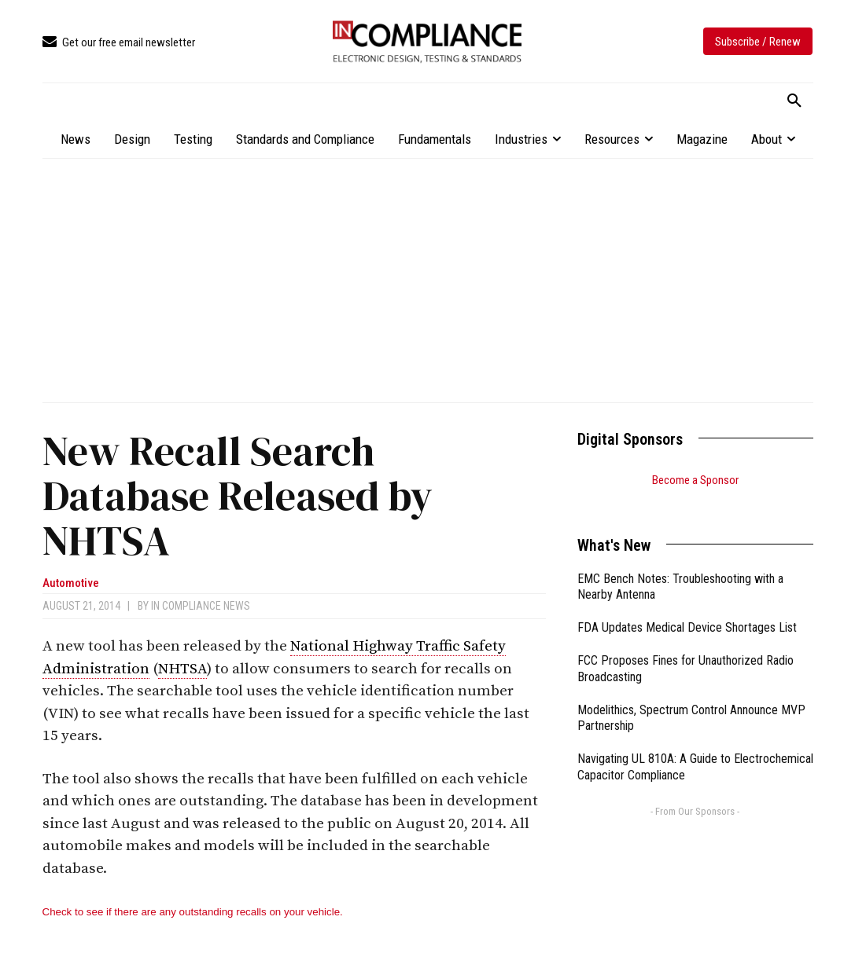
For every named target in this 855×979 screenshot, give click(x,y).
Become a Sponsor (695, 480)
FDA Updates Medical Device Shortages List (687, 607)
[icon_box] (118, 43)
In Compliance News (200, 606)
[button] (794, 101)
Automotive (70, 583)
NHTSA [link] (182, 669)
